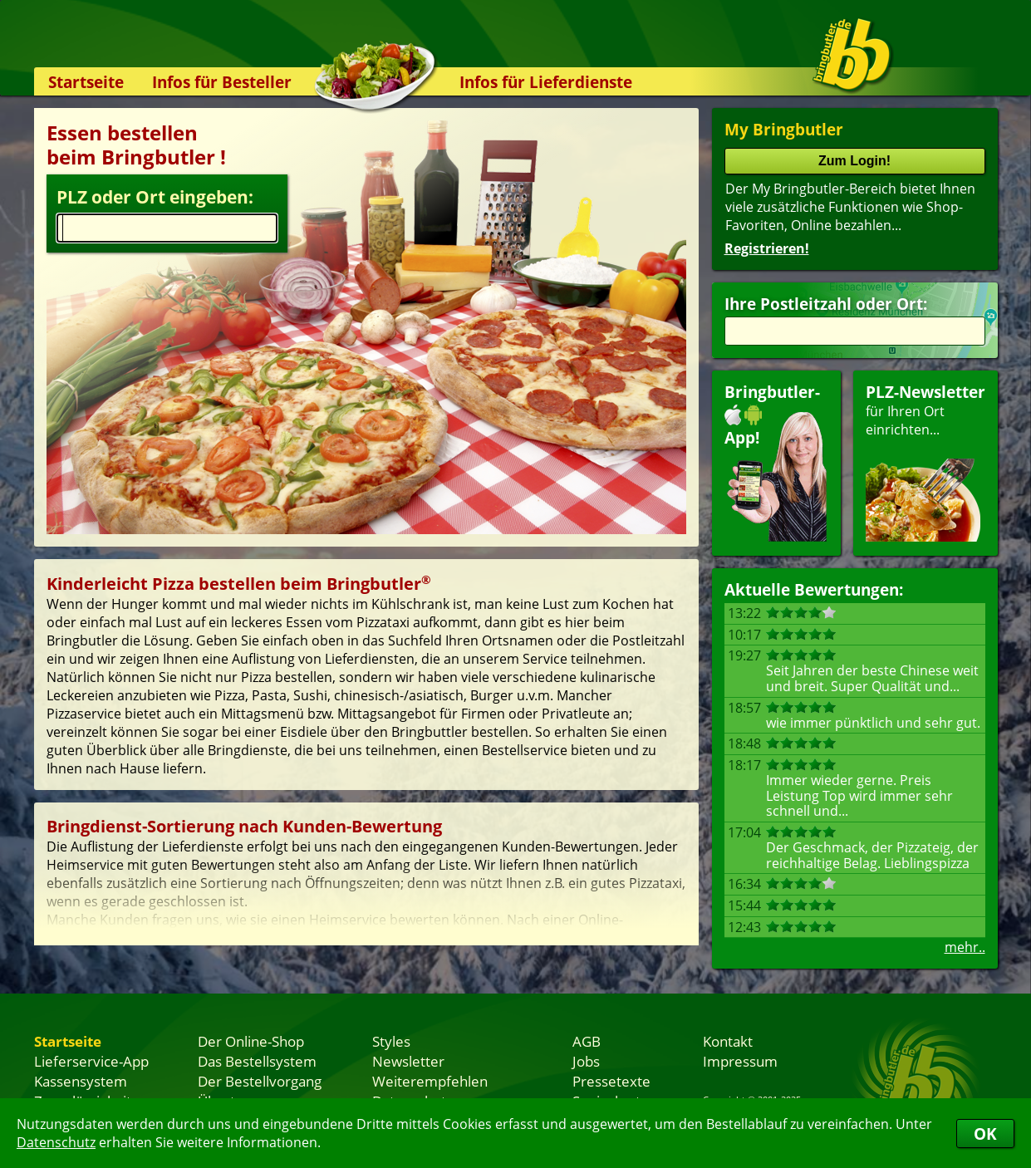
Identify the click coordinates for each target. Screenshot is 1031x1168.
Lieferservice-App (91, 1061)
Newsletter (408, 1061)
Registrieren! (766, 248)
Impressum (740, 1061)
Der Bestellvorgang (260, 1081)
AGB (586, 1041)
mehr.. (965, 947)
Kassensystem (80, 1081)
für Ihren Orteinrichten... (925, 461)
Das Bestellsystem (257, 1061)
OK (985, 1133)
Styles (391, 1041)
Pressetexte (611, 1081)
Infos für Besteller (222, 81)
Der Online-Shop (251, 1041)
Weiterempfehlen (430, 1081)
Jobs (586, 1061)
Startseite (86, 81)
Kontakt (728, 1041)
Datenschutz (56, 1142)
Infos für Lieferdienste (545, 81)
